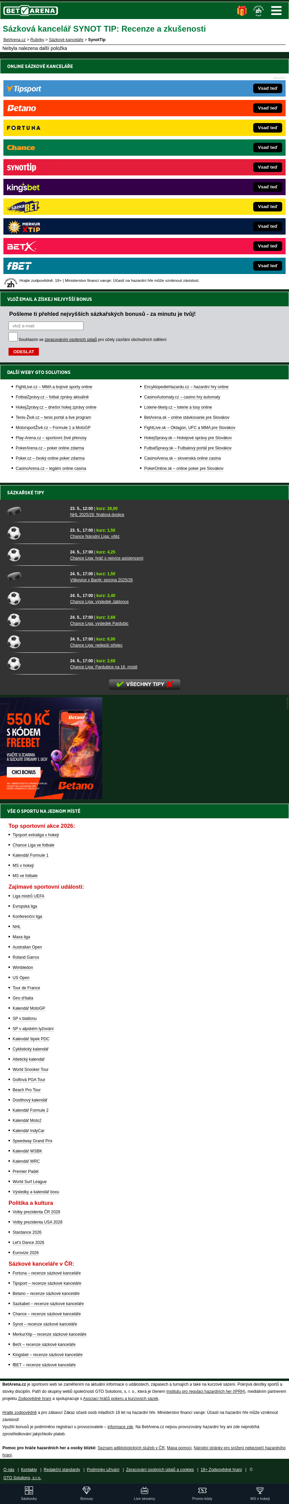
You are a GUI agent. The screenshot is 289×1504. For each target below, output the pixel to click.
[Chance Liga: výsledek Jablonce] (36, 598)
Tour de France (26, 988)
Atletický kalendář (29, 1059)
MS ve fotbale (25, 875)
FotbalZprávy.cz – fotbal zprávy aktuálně (52, 164)
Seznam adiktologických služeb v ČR (131, 1448)
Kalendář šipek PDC (31, 1039)
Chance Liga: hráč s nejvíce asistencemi (106, 558)
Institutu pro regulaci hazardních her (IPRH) (205, 1391)
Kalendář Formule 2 (30, 1110)
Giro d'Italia (23, 998)
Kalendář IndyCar (28, 1130)
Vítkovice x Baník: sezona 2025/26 (101, 580)
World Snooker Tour (31, 1069)
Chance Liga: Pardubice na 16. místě (103, 667)
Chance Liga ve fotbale (34, 845)
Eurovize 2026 (26, 1252)
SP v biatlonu (25, 1018)
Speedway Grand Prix (32, 1141)
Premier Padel (26, 1171)
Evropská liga (25, 906)
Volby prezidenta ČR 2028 (36, 1212)
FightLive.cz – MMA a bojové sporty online (54, 154)
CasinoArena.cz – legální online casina (51, 235)
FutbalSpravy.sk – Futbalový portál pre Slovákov (188, 215)
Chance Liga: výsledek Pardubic (99, 623)
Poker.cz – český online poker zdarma (50, 225)
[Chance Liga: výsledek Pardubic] (36, 620)
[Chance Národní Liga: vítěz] (36, 533)
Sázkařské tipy (25, 493)
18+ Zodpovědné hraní (221, 1469)
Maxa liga (21, 937)
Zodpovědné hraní (34, 1398)
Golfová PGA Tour (29, 1079)
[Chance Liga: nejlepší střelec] (36, 641)
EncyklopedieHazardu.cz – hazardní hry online (186, 154)
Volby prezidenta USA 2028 (37, 1222)
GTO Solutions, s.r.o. (22, 1477)
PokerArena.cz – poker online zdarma (50, 215)
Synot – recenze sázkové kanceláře (45, 1324)
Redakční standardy (62, 1469)
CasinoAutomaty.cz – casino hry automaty (182, 164)
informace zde (120, 1426)
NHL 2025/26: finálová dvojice (97, 514)
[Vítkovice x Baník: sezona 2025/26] (36, 576)
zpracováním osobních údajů (71, 106)
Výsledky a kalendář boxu (36, 1192)
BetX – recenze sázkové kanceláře (44, 1344)
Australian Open (27, 947)
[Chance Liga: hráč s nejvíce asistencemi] (36, 554)
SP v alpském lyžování (33, 1028)
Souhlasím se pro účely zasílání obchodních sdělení (93, 106)
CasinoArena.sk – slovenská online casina (182, 225)
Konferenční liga (27, 916)
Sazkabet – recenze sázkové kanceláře (48, 1303)
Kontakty (29, 1469)
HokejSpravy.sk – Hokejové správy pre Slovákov (188, 205)
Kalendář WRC (26, 1161)
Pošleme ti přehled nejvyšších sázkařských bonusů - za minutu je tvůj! (102, 81)
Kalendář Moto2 (27, 1120)
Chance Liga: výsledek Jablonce (99, 601)
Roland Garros (26, 957)
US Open (21, 977)
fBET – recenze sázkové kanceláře (44, 1365)
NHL (17, 926)
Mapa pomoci (179, 1448)
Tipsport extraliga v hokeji (36, 835)
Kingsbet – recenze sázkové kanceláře (47, 1354)
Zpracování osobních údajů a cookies (160, 1469)
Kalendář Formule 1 (30, 855)
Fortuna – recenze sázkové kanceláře (47, 1273)
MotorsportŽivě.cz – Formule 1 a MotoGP (53, 194)
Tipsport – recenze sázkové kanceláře (47, 1283)
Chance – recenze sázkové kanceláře (47, 1314)
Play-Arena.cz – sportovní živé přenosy (51, 205)
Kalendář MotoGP (29, 1008)
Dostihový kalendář (30, 1100)
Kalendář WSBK (27, 1151)
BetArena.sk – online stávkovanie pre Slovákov (186, 184)
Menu (276, 10)
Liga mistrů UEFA (28, 896)
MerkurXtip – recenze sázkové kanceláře (50, 1334)
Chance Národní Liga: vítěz (95, 536)
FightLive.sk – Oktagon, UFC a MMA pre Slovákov (189, 194)
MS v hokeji (23, 865)
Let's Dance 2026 (28, 1242)
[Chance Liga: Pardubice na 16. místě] (36, 663)
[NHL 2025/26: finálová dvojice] (36, 511)
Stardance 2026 (27, 1232)
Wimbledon (23, 967)
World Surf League (30, 1181)
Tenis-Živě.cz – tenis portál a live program (53, 184)
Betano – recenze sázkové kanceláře (46, 1293)
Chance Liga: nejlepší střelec (96, 645)
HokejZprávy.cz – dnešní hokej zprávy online (56, 174)
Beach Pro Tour (27, 1090)
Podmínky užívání (103, 1469)
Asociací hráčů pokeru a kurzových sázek (120, 1398)
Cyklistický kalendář (30, 1049)
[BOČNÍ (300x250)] (51, 797)
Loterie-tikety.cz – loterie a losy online (178, 174)
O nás (8, 1469)
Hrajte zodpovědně (19, 1412)
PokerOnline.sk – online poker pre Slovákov (184, 235)
